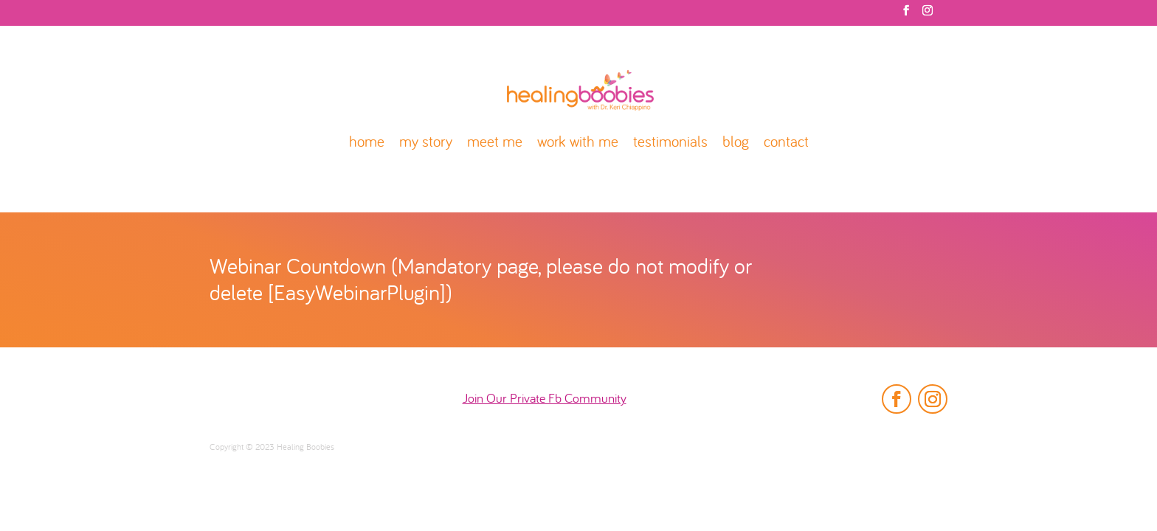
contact (786, 143)
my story (425, 143)
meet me (494, 143)
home (366, 143)
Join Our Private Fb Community (544, 399)
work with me (577, 143)
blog (735, 143)
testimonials (670, 143)
